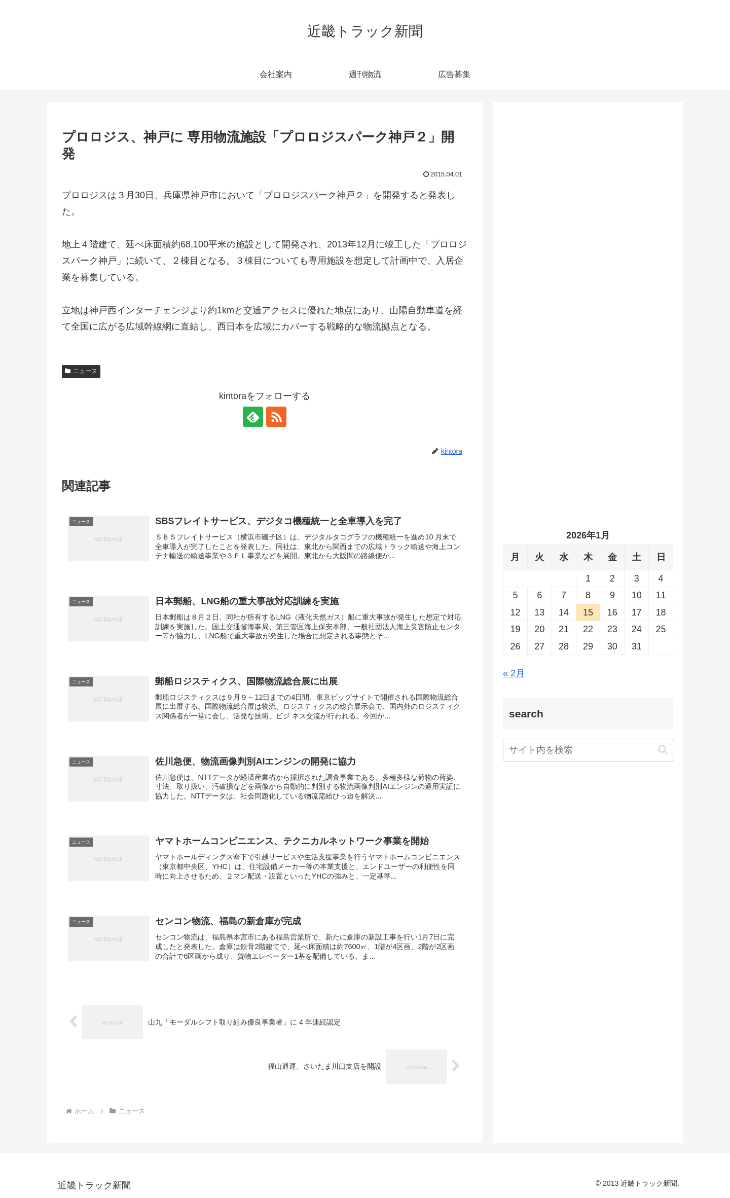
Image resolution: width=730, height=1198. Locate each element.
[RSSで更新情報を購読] (276, 417)
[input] (588, 750)
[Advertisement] (588, 216)
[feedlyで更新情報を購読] (253, 417)
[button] (663, 749)
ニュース (81, 371)
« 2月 (514, 673)
